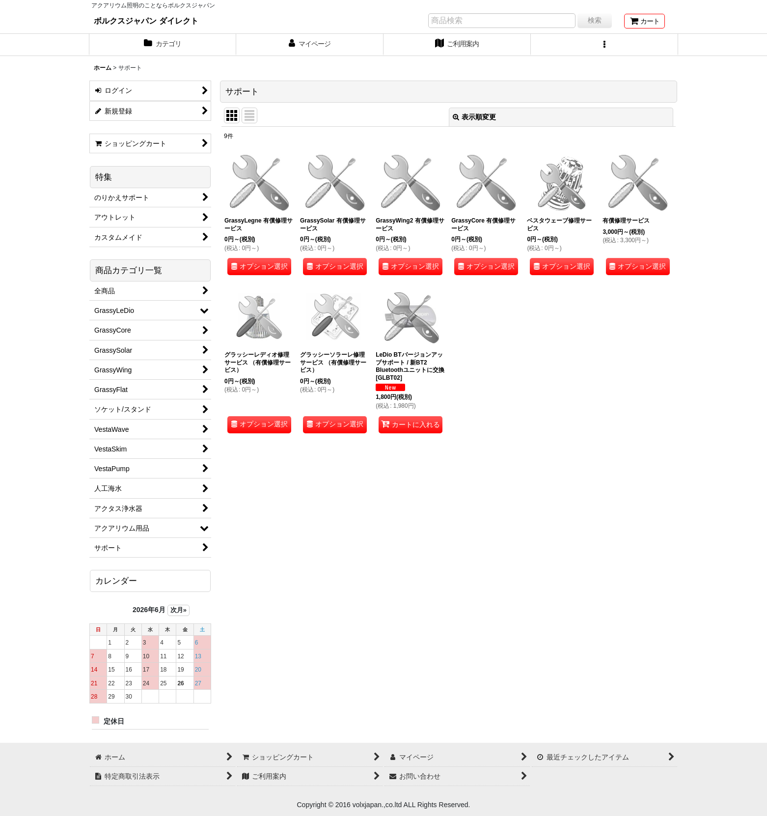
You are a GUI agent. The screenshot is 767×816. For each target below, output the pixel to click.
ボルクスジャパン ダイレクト (146, 20)
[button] (604, 45)
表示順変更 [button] (474, 117)
